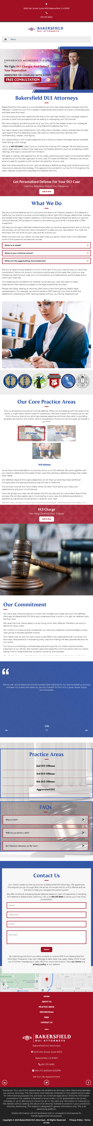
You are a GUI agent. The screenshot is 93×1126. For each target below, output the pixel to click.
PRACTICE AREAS (46, 1007)
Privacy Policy (76, 1120)
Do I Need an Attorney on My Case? (22, 846)
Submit (46, 949)
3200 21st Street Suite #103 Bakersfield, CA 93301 (46, 8)
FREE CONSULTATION (23, 80)
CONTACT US (46, 1022)
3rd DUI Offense (45, 773)
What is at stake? (46, 245)
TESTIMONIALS (46, 1012)
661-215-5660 (46, 17)
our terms (76, 961)
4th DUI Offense (45, 781)
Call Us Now (46, 192)
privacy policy (39, 964)
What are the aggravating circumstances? (46, 261)
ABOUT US (46, 1002)
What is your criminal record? (46, 253)
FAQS (46, 1017)
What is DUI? (12, 820)
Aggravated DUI (45, 789)
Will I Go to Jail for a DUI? (17, 833)
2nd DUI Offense (45, 765)
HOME (46, 996)
